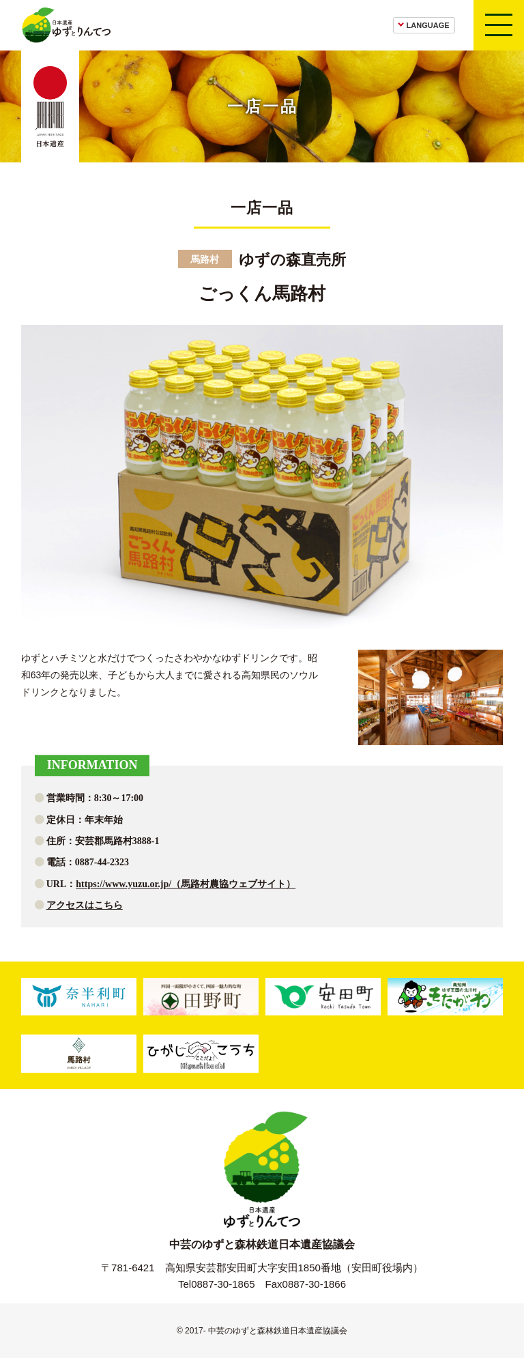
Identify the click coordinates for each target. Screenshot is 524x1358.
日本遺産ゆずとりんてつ (66, 25)
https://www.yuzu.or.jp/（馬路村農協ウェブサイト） (185, 884)
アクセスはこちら (84, 905)
